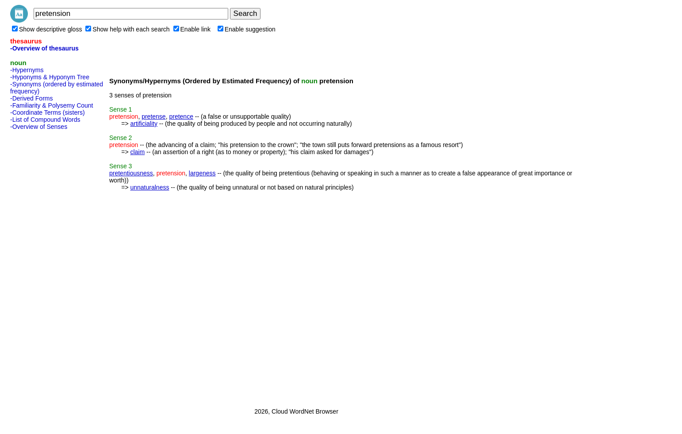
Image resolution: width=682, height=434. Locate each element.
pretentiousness (131, 173)
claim (137, 151)
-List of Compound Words (45, 119)
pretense (153, 116)
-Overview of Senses (38, 126)
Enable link (192, 29)
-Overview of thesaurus (44, 48)
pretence (181, 116)
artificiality (143, 123)
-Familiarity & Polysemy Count (51, 105)
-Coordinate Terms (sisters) (47, 112)
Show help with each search (127, 29)
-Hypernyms (26, 70)
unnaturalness (149, 187)
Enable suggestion (247, 29)
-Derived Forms (31, 98)
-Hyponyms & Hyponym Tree (49, 77)
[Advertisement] (45, 266)
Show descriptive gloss (47, 29)
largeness (202, 173)
